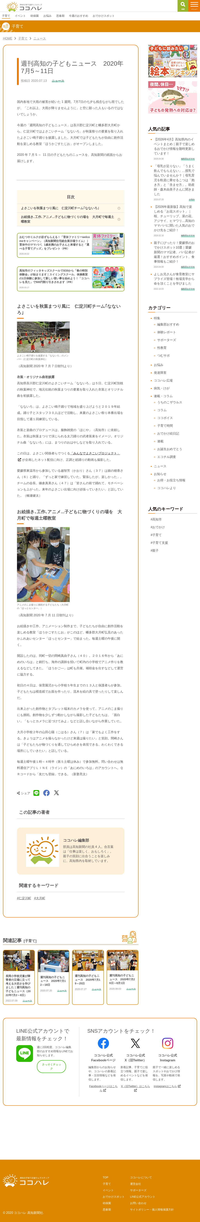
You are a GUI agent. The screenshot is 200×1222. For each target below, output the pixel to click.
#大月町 (39, 898)
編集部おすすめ (168, 324)
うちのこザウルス (169, 402)
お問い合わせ (138, 1203)
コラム (162, 410)
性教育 (162, 347)
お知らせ (160, 474)
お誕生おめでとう (169, 449)
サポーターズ (166, 340)
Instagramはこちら (165, 1086)
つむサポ (163, 355)
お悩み (158, 365)
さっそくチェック (51, 1066)
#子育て (156, 535)
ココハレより (166, 488)
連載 (160, 441)
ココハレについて (141, 1177)
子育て (107, 1183)
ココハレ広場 (163, 380)
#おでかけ (158, 527)
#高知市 (156, 519)
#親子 (155, 550)
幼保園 (107, 1203)
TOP (105, 1177)
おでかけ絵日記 (168, 433)
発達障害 (160, 372)
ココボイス (165, 418)
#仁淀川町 (24, 898)
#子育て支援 (159, 542)
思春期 (107, 1209)
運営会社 (135, 1183)
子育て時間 (165, 425)
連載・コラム (163, 396)
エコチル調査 (166, 456)
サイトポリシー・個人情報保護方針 (152, 1209)
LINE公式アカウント (142, 1196)
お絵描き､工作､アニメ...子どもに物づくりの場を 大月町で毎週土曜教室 (67, 219)
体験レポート (166, 332)
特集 (157, 318)
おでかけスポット (114, 1196)
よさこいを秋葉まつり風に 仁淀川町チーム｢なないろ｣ (60, 208)
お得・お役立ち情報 (171, 480)
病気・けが (162, 388)
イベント (108, 1190)
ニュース (160, 466)
